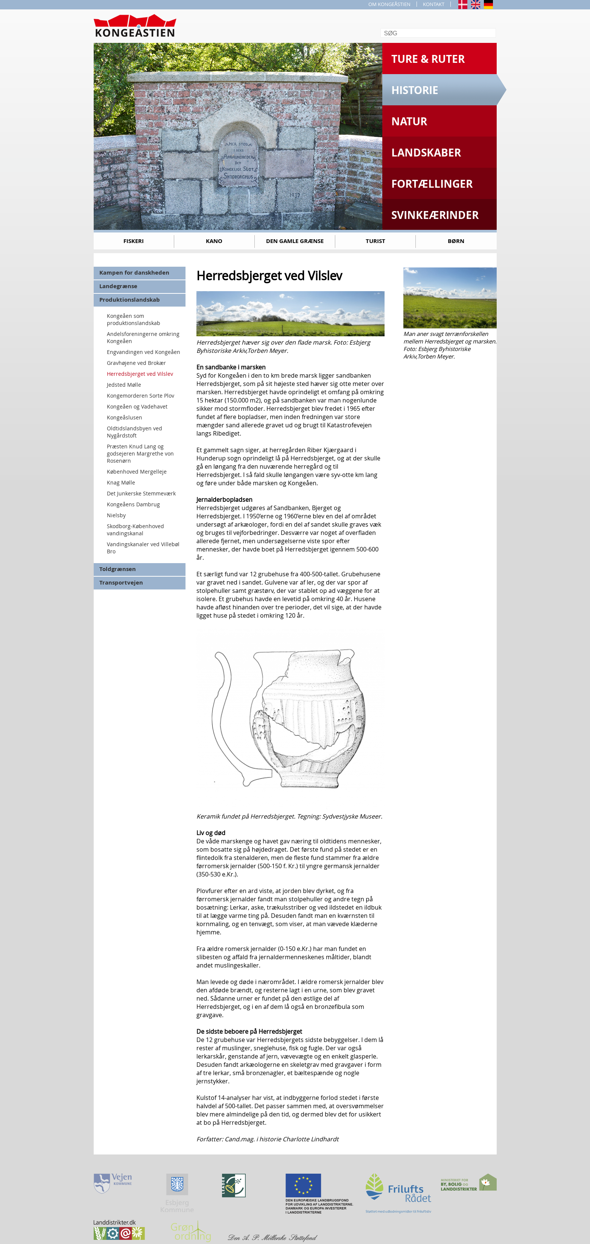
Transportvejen (121, 582)
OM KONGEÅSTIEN (389, 4)
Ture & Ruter (428, 59)
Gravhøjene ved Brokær (136, 362)
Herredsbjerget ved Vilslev (140, 373)
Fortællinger (432, 183)
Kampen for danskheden (134, 272)
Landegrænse (118, 286)
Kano (214, 241)
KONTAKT (433, 4)
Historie (414, 90)
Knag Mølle (121, 482)
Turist (375, 241)
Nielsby (116, 515)
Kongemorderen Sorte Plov (140, 395)
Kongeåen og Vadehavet (137, 406)
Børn (456, 241)
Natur (409, 121)
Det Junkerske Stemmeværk (141, 493)
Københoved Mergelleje (137, 471)
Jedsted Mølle (124, 384)
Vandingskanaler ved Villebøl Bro (143, 548)
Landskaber (426, 152)
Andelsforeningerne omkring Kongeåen (143, 337)
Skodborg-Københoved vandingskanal (135, 530)
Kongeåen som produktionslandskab (133, 319)
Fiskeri (133, 241)
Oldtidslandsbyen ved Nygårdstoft (134, 432)
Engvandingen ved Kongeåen (143, 351)
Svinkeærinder (435, 215)
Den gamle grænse (295, 241)
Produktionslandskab (129, 300)
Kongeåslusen (124, 417)
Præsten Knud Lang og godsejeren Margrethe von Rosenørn (140, 453)
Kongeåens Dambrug (133, 504)
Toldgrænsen (117, 569)
